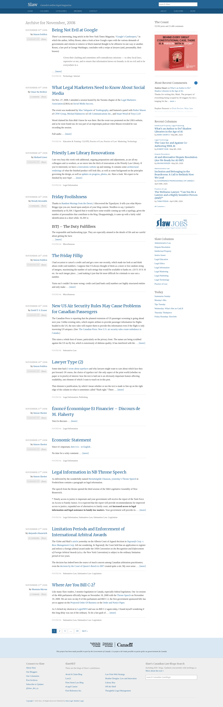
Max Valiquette (86, 110)
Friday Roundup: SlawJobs (166, 316)
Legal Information (70, 185)
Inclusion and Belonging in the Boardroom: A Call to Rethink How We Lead (174, 174)
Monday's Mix (161, 300)
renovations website (87, 167)
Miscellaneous (69, 244)
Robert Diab (162, 149)
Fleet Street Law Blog (74, 682)
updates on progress (91, 174)
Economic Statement (71, 440)
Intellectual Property (163, 125)
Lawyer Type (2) (67, 362)
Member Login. (79, 701)
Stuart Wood (122, 114)
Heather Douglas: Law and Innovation (121, 678)
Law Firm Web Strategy (115, 674)
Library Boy (110, 682)
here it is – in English (81, 447)
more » (173, 101)
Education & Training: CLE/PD (76, 141)
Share (43, 39)
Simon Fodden (40, 34)
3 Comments (34, 206)
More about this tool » (155, 671)
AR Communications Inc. (100, 114)
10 (77, 631)
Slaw (32, 4)
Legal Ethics (160, 263)
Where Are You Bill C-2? (73, 585)
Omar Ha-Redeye (39, 92)
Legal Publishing (178, 125)
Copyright (29, 701)
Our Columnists (32, 676)
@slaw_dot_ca (32, 688)
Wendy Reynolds (39, 201)
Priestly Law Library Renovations (83, 152)
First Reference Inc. (73, 691)
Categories (61, 11)
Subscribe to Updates (35, 684)
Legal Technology (161, 140)
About (164, 11)
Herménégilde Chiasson (99, 479)
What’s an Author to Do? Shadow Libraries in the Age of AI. (173, 130)
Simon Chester (40, 413)
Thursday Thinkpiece (163, 312)
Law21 (68, 678)
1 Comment (34, 97)
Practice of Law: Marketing (115, 141)
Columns (44, 11)
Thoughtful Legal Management (118, 691)
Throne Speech (124, 595)
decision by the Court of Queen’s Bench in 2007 (82, 566)
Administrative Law (162, 168)
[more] (58, 71)
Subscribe (178, 11)
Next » (85, 631)
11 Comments (34, 538)
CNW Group (60, 114)
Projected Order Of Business (84, 602)
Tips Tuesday (160, 304)
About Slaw (31, 668)
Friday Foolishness (69, 196)
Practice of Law (96, 141)
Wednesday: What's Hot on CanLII (169, 308)
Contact (93, 11)
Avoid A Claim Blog (73, 674)
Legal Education (161, 259)
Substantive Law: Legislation (105, 517)
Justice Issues (160, 255)
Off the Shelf (110, 686)
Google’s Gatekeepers (126, 36)
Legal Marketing (161, 271)
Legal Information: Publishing (75, 397)
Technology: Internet (71, 76)
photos (104, 174)
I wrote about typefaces (77, 368)
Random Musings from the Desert (77, 203)
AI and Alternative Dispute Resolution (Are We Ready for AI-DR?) (176, 159)
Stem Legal (69, 701)
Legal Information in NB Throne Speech (89, 472)
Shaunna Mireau (39, 589)
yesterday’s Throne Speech (124, 479)
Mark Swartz (163, 134)
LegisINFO (82, 609)
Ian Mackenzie (163, 163)
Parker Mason (139, 110)
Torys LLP (135, 114)
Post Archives (32, 680)
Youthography (102, 110)
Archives (78, 11)
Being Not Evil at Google (75, 30)
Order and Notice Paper (113, 602)
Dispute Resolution (162, 154)
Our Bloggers (31, 672)
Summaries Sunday (163, 296)
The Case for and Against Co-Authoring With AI (171, 144)
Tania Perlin (162, 201)
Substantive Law (70, 350)
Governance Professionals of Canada (175, 180)
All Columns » (160, 206)
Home (30, 11)
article (75, 541)
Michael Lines (40, 157)
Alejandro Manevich (37, 533)
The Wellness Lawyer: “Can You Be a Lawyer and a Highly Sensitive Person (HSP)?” (176, 195)
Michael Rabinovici (76, 114)
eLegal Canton (71, 686)
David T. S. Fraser (39, 310)
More (192, 11)
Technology (132, 141)
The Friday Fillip (67, 255)
